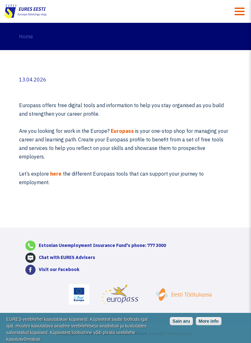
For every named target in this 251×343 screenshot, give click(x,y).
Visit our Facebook (59, 269)
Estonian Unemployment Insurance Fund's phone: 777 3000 (102, 245)
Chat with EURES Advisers (67, 257)
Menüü (239, 11)
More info (209, 323)
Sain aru (181, 323)
